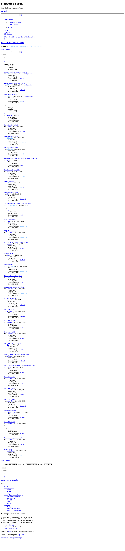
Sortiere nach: (27, 464)
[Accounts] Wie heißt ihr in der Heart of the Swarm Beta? (21, 158)
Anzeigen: (9, 464)
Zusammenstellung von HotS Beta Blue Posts (17, 203)
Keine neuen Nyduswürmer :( (13, 438)
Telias (8, 74)
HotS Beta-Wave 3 (9, 388)
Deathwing (23, 46)
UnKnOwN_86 (11, 412)
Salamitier (10, 138)
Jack (8, 300)
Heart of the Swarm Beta (12, 42)
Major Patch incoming (10, 231)
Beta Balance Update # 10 (12, 170)
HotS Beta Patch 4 (9, 377)
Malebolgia (23, 199)
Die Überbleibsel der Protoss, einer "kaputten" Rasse (19, 365)
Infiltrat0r (22, 90)
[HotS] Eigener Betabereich (12, 449)
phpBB (10, 531)
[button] (4, 61)
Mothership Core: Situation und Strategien (16, 354)
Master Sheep (11, 451)
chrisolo (22, 78)
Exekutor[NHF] (14, 46)
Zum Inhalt (4, 11)
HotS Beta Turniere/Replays (12, 343)
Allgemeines (29, 74)
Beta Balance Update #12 (11, 136)
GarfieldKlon (30, 46)
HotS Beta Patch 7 (9, 309)
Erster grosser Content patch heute (14, 287)
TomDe (9, 255)
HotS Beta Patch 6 (9, 321)
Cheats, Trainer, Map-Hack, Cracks (14, 83)
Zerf (8, 194)
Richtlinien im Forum (10, 94)
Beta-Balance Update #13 (11, 114)
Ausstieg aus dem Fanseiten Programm (15, 72)
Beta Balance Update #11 (11, 147)
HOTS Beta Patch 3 (10, 399)
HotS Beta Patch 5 (9, 332)
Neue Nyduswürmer (10, 219)
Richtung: (45, 464)
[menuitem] (15, 22)
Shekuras (9, 115)
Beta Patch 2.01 (9, 264)
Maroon (9, 126)
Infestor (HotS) (8, 253)
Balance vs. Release (10, 410)
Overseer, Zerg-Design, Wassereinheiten (16, 242)
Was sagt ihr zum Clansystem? (13, 276)
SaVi (40, 46)
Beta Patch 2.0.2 (9, 181)
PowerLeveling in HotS (11, 125)
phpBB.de (21, 534)
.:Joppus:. (22, 165)
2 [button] (4, 59)
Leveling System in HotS (11, 298)
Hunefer (9, 221)
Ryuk (21, 394)
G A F (37, 46)
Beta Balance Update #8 (11, 192)
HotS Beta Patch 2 (9, 422)
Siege (21, 120)
